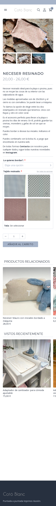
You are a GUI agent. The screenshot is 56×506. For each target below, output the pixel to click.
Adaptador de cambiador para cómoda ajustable (23, 392)
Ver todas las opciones (45, 171)
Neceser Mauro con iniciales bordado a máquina (24, 319)
